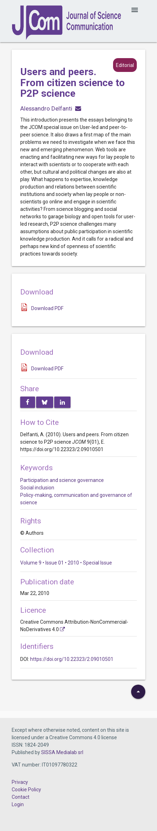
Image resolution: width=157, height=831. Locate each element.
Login (18, 804)
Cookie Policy (26, 789)
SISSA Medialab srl (62, 752)
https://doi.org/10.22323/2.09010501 (71, 659)
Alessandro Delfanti (46, 108)
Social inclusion (37, 487)
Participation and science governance (62, 480)
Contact (20, 797)
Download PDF (47, 308)
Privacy (20, 782)
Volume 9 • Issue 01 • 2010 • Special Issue (66, 563)
